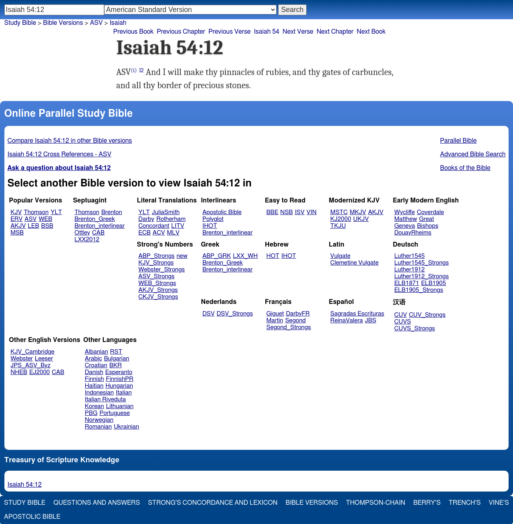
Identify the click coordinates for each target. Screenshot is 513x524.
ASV (30, 219)
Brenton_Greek (95, 219)
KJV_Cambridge (32, 352)
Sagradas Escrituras (357, 314)
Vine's (499, 503)
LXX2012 (87, 240)
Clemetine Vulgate (354, 263)
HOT (273, 256)
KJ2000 (340, 219)
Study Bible (20, 23)
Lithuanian (119, 406)
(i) (134, 70)
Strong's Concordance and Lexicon (212, 503)
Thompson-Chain (375, 503)
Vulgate (340, 256)
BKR (115, 365)
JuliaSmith (166, 212)
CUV (400, 315)
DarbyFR (298, 314)
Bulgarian (116, 359)
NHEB (18, 372)
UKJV (361, 219)
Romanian (98, 427)
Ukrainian (126, 427)
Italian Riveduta (105, 400)
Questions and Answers (96, 503)
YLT (56, 212)
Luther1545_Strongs (421, 263)
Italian (124, 393)
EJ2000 (39, 372)
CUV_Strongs (427, 315)
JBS (370, 321)
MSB (17, 233)
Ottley (82, 233)
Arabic (93, 359)
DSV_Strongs (234, 314)
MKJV (357, 212)
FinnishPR (119, 379)
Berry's (426, 503)
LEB (33, 226)
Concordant (153, 226)
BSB (47, 226)
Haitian (94, 386)
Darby (146, 219)
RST (116, 352)
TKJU (338, 226)
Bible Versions (63, 23)
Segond (295, 321)
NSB (286, 212)
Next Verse (298, 31)
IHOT (209, 226)
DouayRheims (413, 233)
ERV (16, 219)
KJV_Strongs (156, 263)
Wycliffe (404, 212)
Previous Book (133, 31)
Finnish (94, 379)
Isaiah (117, 23)
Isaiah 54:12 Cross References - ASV (59, 154)
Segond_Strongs (289, 327)
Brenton (111, 212)
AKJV (18, 226)
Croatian (96, 365)
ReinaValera (346, 321)
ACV (159, 233)
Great (426, 219)
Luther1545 (409, 256)
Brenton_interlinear (100, 226)
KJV (16, 212)
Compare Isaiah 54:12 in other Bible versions (70, 141)
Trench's (464, 503)
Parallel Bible (458, 141)
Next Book (371, 31)
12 (141, 70)
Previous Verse (229, 31)
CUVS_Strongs (414, 329)
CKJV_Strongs (158, 297)
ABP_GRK (216, 256)
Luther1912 (409, 270)
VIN (312, 212)
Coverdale (430, 212)
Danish (94, 372)
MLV (173, 233)
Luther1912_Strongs (421, 276)
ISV (300, 212)
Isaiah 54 (266, 31)
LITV (177, 226)
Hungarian (119, 386)
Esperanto (119, 372)
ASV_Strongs (156, 276)
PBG (91, 413)
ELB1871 (406, 283)
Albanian (96, 352)
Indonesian (99, 393)
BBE (273, 212)
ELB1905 (433, 283)
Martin (275, 321)
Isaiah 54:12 (25, 485)
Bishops (427, 226)
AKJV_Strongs (158, 290)
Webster (21, 359)
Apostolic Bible (32, 517)
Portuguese (114, 413)
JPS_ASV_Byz (30, 365)
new (181, 256)
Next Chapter (335, 31)
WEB (45, 219)
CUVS (402, 322)
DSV (208, 314)
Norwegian (99, 420)
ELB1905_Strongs (418, 290)
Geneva (404, 226)
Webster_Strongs (161, 270)
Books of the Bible (465, 168)
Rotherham (171, 219)
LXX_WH (245, 256)
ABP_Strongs (156, 256)
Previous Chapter (181, 31)
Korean (94, 406)
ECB (144, 233)
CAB (98, 233)
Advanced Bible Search (472, 154)
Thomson (36, 212)
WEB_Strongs (157, 283)
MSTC (338, 212)
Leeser (44, 359)
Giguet (275, 314)
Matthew (405, 219)
